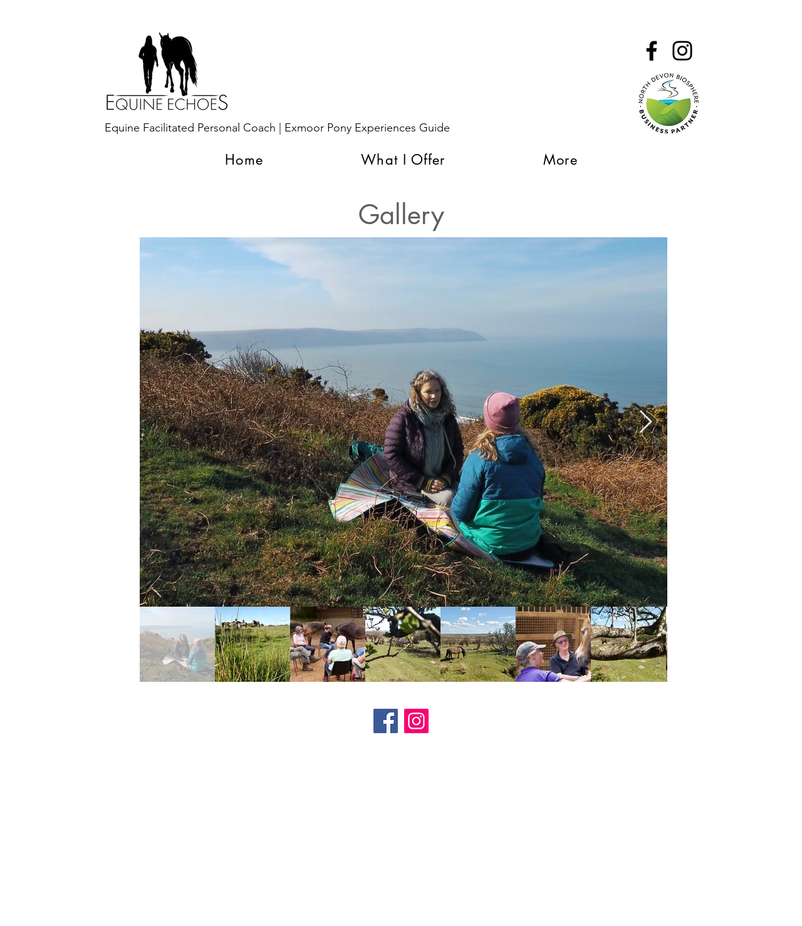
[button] (560, 160)
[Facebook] (385, 721)
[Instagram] (416, 721)
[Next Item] (645, 422)
